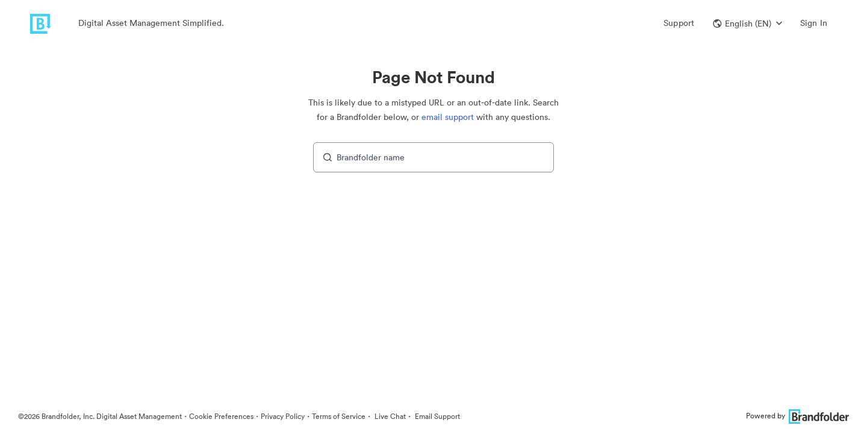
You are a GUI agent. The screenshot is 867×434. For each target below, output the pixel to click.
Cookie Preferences (221, 416)
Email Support (436, 416)
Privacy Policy (283, 416)
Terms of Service (338, 416)
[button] (747, 23)
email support (447, 117)
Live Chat (389, 416)
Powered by (797, 415)
